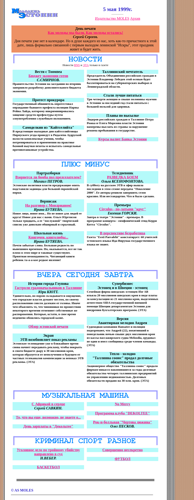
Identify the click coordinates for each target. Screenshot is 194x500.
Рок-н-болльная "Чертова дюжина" (122, 422)
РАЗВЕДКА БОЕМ (122, 177)
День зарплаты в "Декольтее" (48, 426)
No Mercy (122, 404)
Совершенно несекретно (122, 450)
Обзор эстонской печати (48, 326)
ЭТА (86, 65)
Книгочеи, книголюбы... (48, 237)
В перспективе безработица (122, 233)
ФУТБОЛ (123, 459)
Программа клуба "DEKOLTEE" (122, 413)
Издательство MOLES (112, 18)
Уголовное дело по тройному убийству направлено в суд (48, 452)
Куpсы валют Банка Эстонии (122, 139)
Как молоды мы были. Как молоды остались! (85, 33)
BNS (77, 65)
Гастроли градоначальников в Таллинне (48, 288)
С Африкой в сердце (48, 404)
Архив (135, 18)
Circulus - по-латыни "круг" (122, 209)
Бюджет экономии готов (48, 76)
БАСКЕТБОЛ (48, 467)
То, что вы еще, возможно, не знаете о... (48, 417)
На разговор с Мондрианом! (48, 205)
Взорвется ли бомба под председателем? (48, 177)
